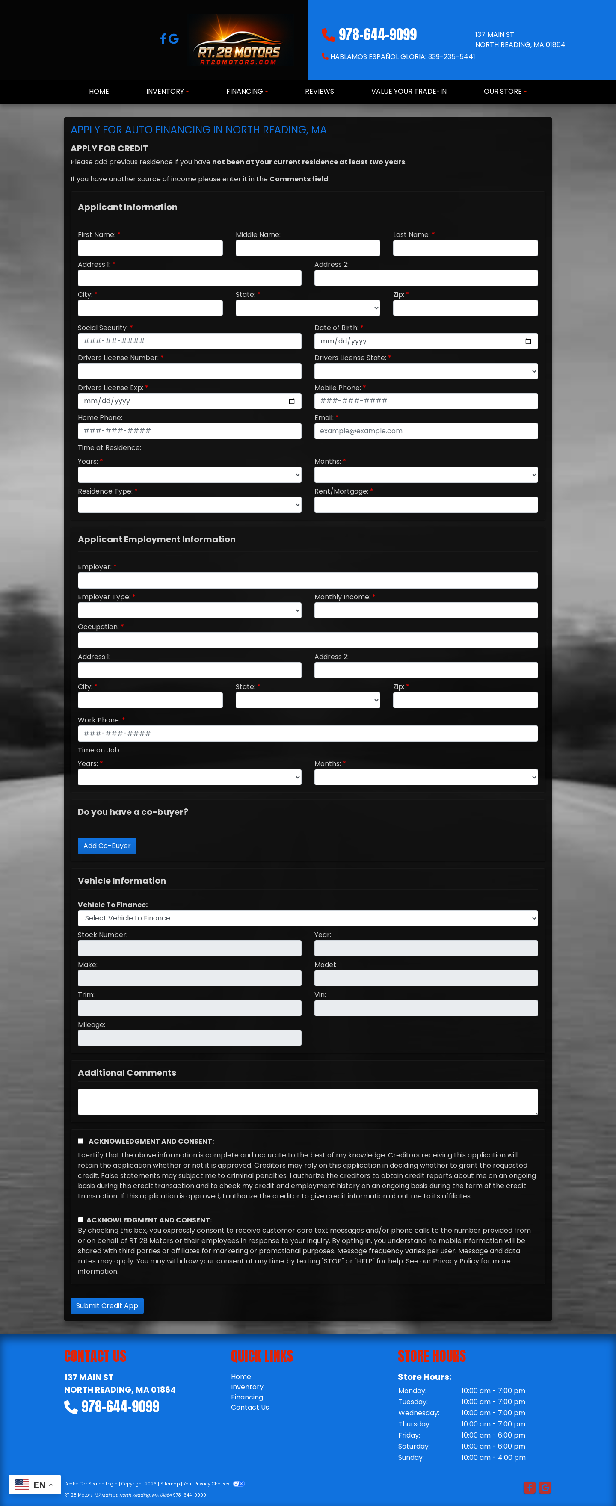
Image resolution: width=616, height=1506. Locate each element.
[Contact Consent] (80, 1219)
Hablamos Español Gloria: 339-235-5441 (402, 57)
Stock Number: (102, 935)
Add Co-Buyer (107, 846)
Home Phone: (100, 418)
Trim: (86, 995)
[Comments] (308, 1102)
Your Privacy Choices (214, 1484)
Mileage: (91, 1025)
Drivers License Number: (118, 358)
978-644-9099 (378, 34)
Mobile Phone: (337, 388)
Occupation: (98, 627)
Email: (324, 418)
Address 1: (94, 264)
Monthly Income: (342, 597)
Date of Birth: (336, 328)
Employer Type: (104, 597)
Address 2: (331, 264)
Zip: (398, 294)
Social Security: (103, 328)
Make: (88, 965)
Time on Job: (99, 750)
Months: (327, 461)
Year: (322, 935)
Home (241, 1377)
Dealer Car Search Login (91, 1484)
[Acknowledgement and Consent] (80, 1141)
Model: (325, 965)
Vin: (320, 995)
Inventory (247, 1387)
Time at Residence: (109, 448)
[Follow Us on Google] (174, 40)
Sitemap (170, 1484)
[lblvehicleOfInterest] (308, 918)
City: (85, 294)
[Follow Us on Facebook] (164, 40)
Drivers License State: (350, 358)
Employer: (95, 567)
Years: (88, 461)
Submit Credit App (107, 1306)
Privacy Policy (456, 1261)
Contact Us (250, 1407)
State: (245, 294)
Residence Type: (105, 491)
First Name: (97, 235)
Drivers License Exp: (110, 388)
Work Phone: (99, 720)
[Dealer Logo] (240, 40)
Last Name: (411, 235)
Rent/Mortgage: (341, 491)
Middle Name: (258, 235)
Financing (247, 1397)
